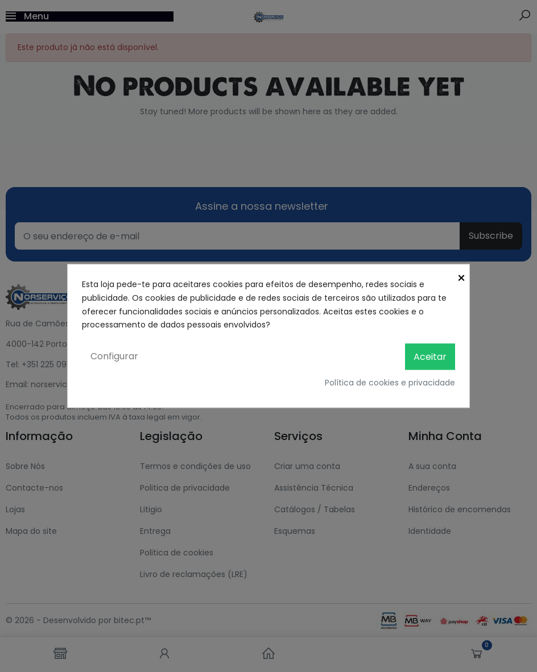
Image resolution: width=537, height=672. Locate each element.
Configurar (114, 356)
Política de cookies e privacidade (390, 383)
